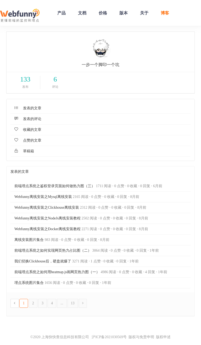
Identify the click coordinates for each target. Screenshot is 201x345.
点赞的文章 (27, 140)
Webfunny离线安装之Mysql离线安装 (43, 197)
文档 (82, 13)
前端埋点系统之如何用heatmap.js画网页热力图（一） (57, 272)
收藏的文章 (27, 130)
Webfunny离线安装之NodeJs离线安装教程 (47, 218)
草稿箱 (24, 151)
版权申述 (163, 337)
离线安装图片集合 (29, 240)
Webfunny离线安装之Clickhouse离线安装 (46, 207)
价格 (103, 13)
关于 (144, 13)
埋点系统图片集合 (29, 283)
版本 (123, 13)
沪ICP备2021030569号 (108, 337)
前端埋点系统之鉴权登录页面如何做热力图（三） (54, 186)
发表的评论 (27, 119)
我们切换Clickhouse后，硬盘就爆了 (42, 261)
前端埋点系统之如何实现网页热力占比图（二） (52, 250)
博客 (165, 13)
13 (73, 303)
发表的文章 (27, 108)
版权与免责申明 (141, 337)
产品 (61, 13)
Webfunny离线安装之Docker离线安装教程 (47, 229)
